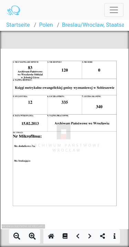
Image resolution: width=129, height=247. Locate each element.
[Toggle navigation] (113, 10)
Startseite (18, 25)
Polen (46, 25)
